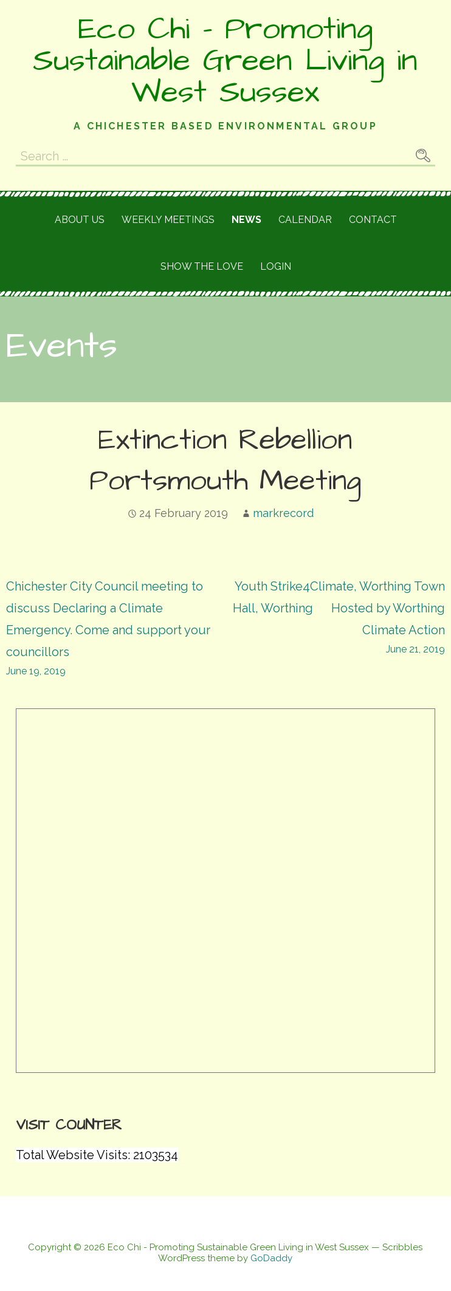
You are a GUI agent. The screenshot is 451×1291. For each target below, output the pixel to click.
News (246, 219)
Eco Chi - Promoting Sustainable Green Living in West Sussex (225, 60)
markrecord (283, 513)
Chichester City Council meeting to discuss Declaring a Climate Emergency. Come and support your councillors (116, 629)
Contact (373, 219)
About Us (80, 219)
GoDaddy (271, 1258)
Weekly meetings (168, 219)
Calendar (305, 219)
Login (275, 266)
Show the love (201, 266)
